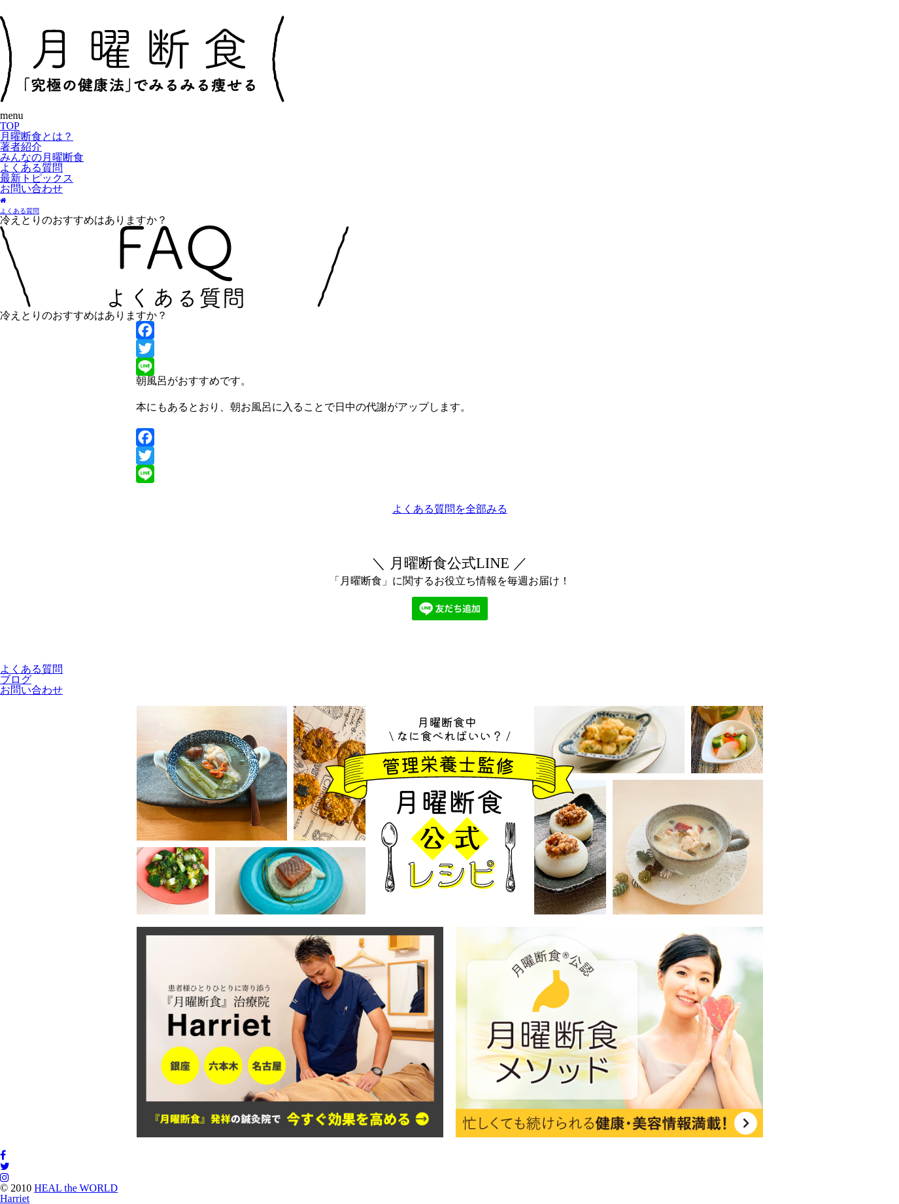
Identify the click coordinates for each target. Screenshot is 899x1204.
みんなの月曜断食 (42, 157)
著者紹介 (21, 146)
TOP (10, 125)
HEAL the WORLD (76, 1188)
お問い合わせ (31, 188)
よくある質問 (31, 167)
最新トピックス (36, 178)
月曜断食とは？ (36, 136)
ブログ (15, 679)
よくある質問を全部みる (449, 508)
